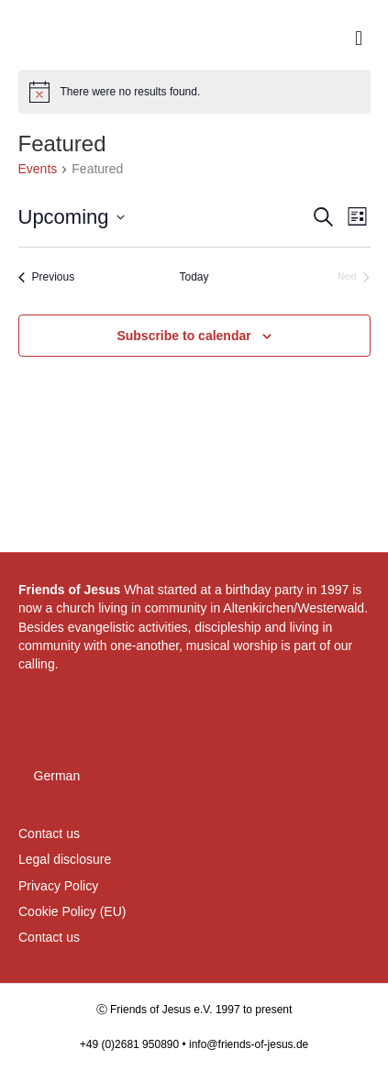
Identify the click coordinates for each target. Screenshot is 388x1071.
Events (38, 168)
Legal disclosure (64, 859)
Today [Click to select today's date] (193, 277)
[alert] (194, 92)
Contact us (49, 833)
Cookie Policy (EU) (72, 911)
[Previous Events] (46, 277)
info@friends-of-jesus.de (248, 1044)
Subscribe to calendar (183, 335)
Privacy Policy (58, 885)
